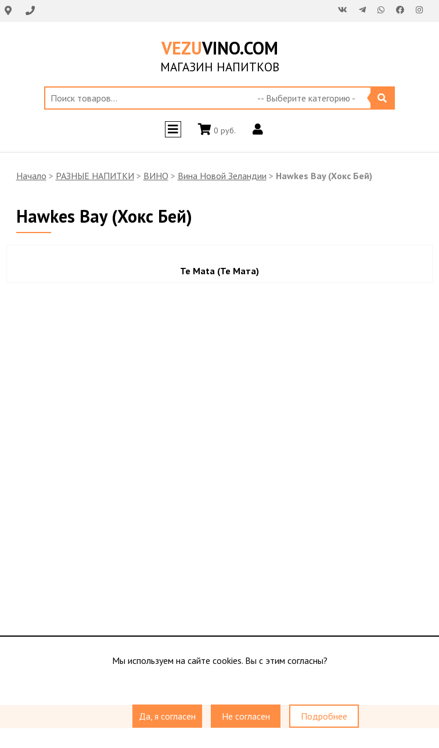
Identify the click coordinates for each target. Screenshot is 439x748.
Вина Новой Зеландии (222, 175)
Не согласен (246, 716)
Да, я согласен (167, 716)
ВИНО (155, 175)
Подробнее (324, 716)
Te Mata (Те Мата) (219, 271)
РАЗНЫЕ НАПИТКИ (95, 175)
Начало (31, 175)
